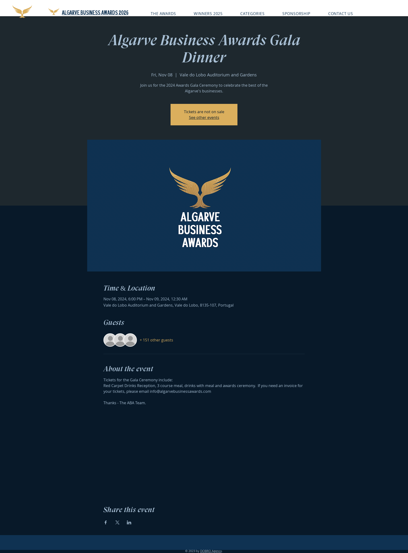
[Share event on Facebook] (105, 522)
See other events (204, 117)
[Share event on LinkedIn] (129, 522)
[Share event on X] (117, 522)
